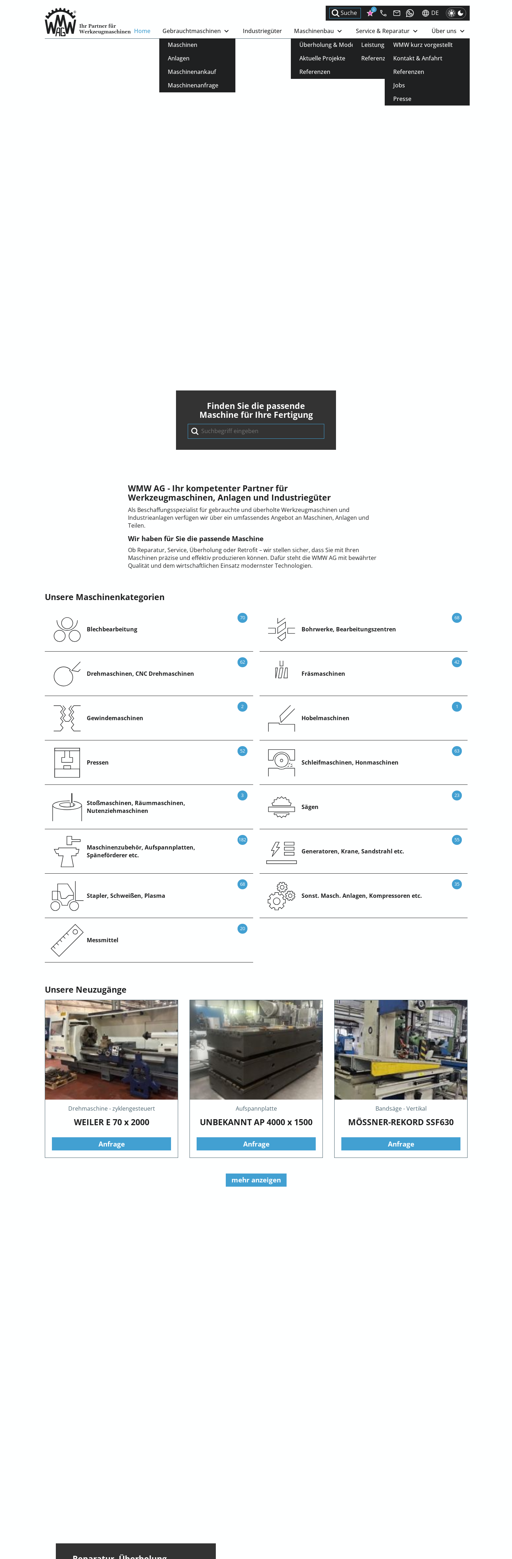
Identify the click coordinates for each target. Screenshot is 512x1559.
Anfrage (111, 792)
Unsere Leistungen (109, 928)
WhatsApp (59, 1527)
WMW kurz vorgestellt (163, 1484)
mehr (111, 1371)
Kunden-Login (399, 1484)
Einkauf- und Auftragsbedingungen (280, 1492)
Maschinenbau (319, 31)
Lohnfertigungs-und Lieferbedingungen (287, 1500)
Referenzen (149, 1500)
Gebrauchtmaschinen (196, 31)
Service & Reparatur (388, 31)
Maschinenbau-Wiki (407, 1500)
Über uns (449, 31)
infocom (69, 1511)
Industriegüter (262, 31)
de (430, 13)
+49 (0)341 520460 (69, 1519)
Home (142, 31)
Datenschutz (251, 1515)
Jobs (140, 1507)
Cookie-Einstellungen (262, 1523)
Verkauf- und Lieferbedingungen (277, 1484)
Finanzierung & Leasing (412, 1492)
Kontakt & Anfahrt (158, 1492)
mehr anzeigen (256, 828)
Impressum (249, 1507)
